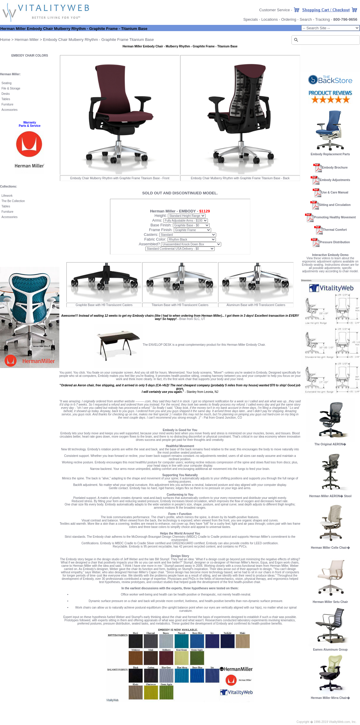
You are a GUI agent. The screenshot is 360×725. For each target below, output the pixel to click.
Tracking (322, 19)
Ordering (288, 19)
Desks (5, 93)
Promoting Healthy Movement (335, 217)
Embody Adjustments (335, 180)
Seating (6, 83)
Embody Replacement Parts (330, 154)
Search (306, 19)
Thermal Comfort (335, 229)
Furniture (7, 104)
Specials (250, 19)
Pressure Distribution (335, 242)
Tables (5, 99)
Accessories (9, 109)
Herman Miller (27, 39)
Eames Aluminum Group (330, 649)
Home (5, 39)
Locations (269, 19)
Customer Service (274, 10)
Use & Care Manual (334, 192)
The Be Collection (13, 201)
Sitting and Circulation (335, 205)
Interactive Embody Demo (330, 255)
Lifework (6, 195)
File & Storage (10, 88)
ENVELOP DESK (160, 344)
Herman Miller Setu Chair (330, 601)
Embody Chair (55, 39)
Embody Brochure (335, 167)
